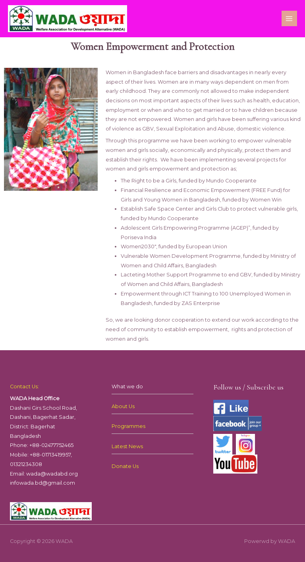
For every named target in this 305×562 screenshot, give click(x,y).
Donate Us (125, 466)
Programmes (128, 426)
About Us (123, 406)
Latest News (127, 446)
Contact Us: (24, 386)
